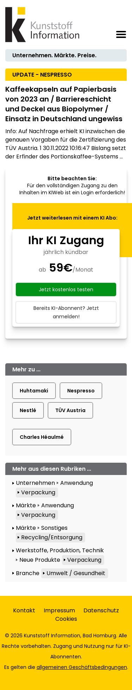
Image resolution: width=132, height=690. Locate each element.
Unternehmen (35, 483)
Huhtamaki (34, 390)
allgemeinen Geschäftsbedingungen (82, 667)
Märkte (26, 505)
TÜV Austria (70, 410)
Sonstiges (54, 528)
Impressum (59, 610)
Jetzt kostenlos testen (66, 289)
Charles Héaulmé (42, 437)
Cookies (66, 619)
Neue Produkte (39, 560)
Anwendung (76, 483)
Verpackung (38, 492)
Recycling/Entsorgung (51, 537)
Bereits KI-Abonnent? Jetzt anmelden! (66, 312)
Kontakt (24, 610)
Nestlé (28, 410)
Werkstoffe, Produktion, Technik (60, 550)
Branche (27, 573)
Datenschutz (101, 610)
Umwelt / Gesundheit (75, 573)
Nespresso (81, 390)
